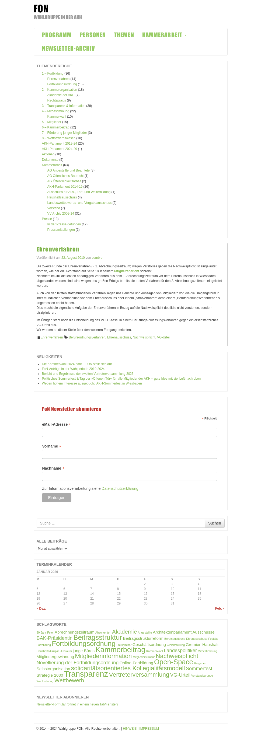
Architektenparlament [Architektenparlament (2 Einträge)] (172, 632)
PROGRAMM (57, 35)
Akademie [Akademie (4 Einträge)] (124, 631)
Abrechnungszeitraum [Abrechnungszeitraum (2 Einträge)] (75, 632)
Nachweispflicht (144, 337)
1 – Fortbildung (53, 73)
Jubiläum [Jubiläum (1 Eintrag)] (66, 651)
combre (97, 258)
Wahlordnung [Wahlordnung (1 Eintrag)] (45, 681)
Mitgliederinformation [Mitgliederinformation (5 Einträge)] (103, 655)
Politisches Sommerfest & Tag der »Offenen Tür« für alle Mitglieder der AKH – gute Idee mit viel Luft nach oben (121, 378)
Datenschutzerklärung (120, 488)
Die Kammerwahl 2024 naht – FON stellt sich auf (77, 364)
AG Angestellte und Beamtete (68, 170)
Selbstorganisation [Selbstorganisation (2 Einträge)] (53, 668)
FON (41, 9)
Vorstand (53, 208)
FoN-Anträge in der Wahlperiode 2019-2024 (73, 369)
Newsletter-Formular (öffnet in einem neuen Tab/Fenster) (77, 704)
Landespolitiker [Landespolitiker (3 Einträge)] (180, 650)
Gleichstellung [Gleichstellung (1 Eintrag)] (176, 644)
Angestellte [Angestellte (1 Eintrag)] (145, 632)
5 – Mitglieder (51, 122)
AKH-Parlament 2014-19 (65, 186)
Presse (47, 219)
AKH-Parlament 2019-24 (59, 143)
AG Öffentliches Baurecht (65, 176)
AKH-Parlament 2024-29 (59, 149)
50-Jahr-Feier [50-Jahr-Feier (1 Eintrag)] (45, 632)
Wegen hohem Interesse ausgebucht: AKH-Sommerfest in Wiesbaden (92, 383)
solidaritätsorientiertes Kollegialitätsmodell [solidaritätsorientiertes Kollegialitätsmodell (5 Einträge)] (128, 668)
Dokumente (50, 160)
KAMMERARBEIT (164, 35)
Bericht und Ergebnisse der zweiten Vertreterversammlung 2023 (88, 374)
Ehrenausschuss (119, 337)
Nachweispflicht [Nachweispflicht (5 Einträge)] (177, 655)
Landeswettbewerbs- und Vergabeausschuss (79, 203)
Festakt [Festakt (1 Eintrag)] (213, 638)
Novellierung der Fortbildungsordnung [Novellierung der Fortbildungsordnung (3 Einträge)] (78, 662)
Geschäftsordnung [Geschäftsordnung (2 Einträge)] (149, 644)
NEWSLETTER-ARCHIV (68, 48)
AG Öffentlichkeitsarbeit (64, 181)
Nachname (53, 468)
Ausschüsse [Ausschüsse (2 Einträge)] (203, 632)
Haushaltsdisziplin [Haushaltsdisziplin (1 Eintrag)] (48, 651)
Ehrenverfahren (58, 79)
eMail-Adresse (56, 424)
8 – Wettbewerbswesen (59, 138)
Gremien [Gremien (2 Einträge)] (193, 644)
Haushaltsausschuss (62, 197)
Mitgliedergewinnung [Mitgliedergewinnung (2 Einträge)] (55, 656)
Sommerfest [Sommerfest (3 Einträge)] (199, 668)
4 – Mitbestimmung (55, 111)
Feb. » (220, 608)
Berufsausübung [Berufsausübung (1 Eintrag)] (174, 638)
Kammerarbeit (52, 165)
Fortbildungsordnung (62, 84)
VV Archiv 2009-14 (60, 213)
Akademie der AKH (61, 95)
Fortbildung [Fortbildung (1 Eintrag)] (44, 644)
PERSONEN (93, 35)
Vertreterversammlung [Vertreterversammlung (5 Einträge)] (139, 674)
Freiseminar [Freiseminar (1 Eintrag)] (123, 644)
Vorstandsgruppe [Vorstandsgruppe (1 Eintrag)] (202, 675)
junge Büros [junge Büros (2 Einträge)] (84, 650)
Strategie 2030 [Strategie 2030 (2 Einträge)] (50, 675)
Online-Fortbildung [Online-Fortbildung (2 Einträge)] (136, 662)
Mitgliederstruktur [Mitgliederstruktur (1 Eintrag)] (144, 657)
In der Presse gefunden (64, 224)
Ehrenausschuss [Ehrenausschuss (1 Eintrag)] (196, 638)
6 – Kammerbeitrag (55, 127)
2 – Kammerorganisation (59, 90)
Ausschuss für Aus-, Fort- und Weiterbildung (79, 192)
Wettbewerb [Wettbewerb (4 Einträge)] (69, 680)
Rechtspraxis (56, 100)
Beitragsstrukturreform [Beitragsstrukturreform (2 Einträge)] (143, 638)
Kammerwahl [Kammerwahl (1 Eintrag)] (154, 651)
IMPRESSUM (149, 728)
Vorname (51, 446)
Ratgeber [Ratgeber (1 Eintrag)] (200, 663)
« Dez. (41, 608)
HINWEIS (130, 728)
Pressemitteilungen (61, 230)
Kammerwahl (56, 116)
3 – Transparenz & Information (63, 106)
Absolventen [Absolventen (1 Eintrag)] (103, 632)
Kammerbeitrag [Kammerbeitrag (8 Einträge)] (120, 650)
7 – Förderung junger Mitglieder (64, 133)
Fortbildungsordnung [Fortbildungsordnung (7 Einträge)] (84, 643)
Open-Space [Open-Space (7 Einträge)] (173, 662)
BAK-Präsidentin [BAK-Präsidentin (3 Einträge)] (55, 638)
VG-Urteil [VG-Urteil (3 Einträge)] (180, 675)
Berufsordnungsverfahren (87, 337)
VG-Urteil (163, 337)
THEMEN (124, 35)
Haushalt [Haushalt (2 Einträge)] (210, 644)
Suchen (214, 523)
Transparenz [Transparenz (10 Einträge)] (86, 673)
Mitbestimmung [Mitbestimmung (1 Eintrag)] (207, 651)
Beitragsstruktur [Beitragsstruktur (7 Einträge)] (98, 637)
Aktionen (48, 154)
